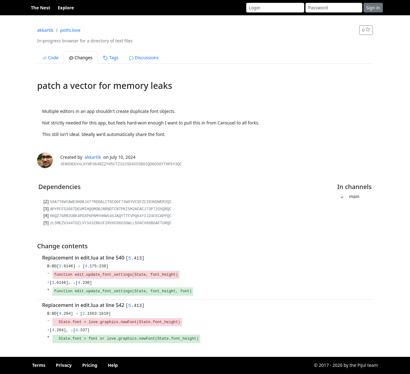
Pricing (89, 365)
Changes (80, 58)
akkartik (45, 30)
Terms (38, 365)
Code (50, 58)
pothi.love (70, 30)
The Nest (40, 8)
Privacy (64, 365)
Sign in (373, 8)
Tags (110, 58)
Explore (66, 8)
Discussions (144, 58)
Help (113, 365)
